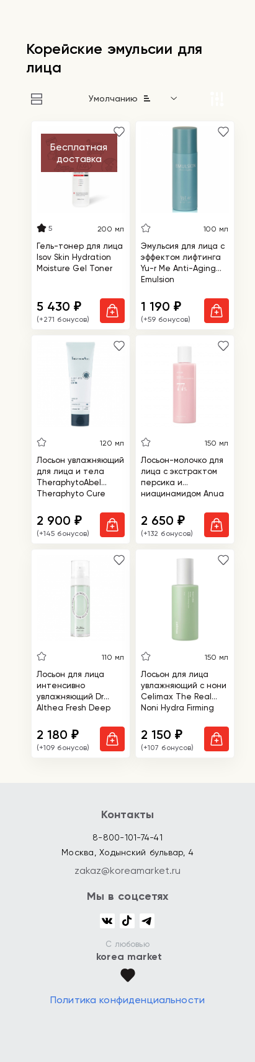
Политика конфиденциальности (127, 1000)
